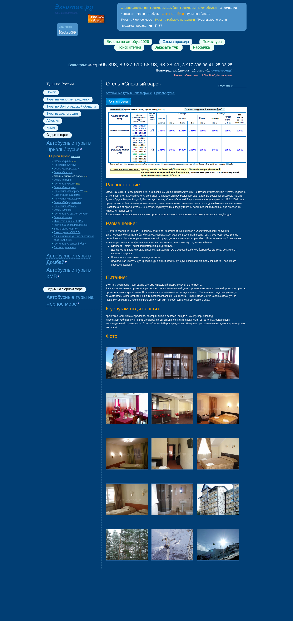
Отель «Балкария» (65, 187)
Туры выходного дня (212, 19)
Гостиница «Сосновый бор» (70, 243)
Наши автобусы (148, 13)
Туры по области (198, 13)
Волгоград (67, 31)
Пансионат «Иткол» (65, 206)
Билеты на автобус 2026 (128, 42)
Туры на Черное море (136, 19)
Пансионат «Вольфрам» (68, 198)
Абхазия (52, 120)
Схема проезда (176, 42)
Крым (50, 127)
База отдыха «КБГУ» (66, 228)
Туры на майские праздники (67, 99)
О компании (228, 7)
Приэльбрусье (61, 156)
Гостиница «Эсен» (64, 183)
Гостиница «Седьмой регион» (71, 213)
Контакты (127, 13)
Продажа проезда (133, 25)
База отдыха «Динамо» (67, 194)
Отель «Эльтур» (63, 172)
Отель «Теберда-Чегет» (67, 202)
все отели (75, 157)
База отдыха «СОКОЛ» (67, 232)
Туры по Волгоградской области (71, 106)
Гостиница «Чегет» (65, 247)
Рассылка (202, 47)
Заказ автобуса (173, 13)
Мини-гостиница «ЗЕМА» (68, 221)
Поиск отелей (129, 47)
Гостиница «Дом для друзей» (71, 224)
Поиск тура (212, 42)
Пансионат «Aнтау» (65, 164)
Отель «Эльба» (63, 209)
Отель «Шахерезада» (66, 168)
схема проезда (222, 70)
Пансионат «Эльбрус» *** (68, 191)
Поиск (51, 92)
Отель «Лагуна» (63, 179)
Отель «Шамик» (63, 217)
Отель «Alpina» (62, 161)
